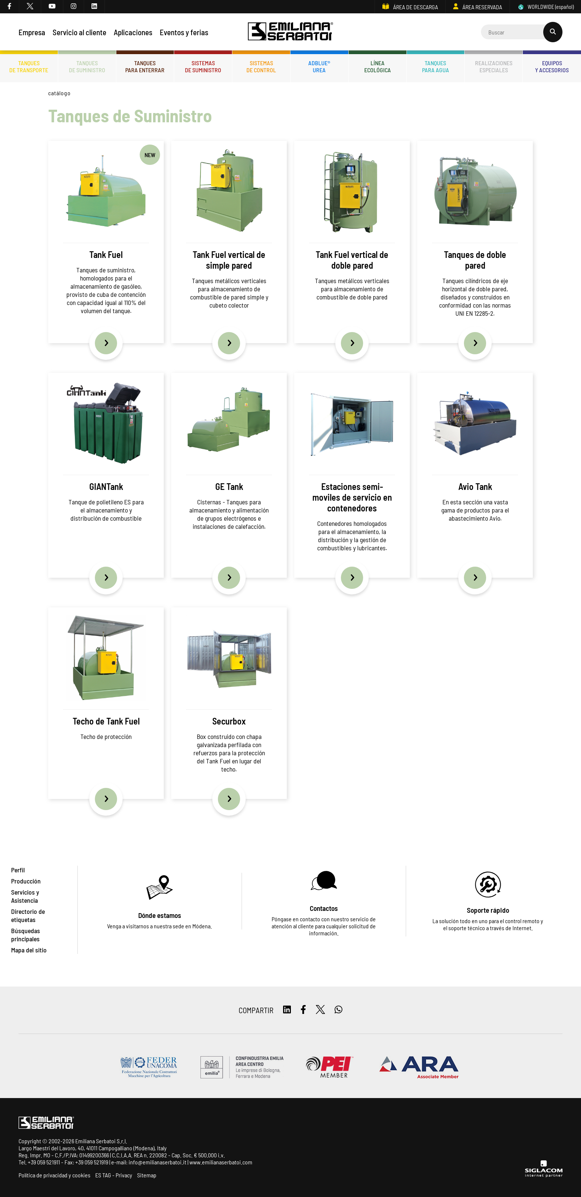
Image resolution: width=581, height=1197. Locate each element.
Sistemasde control (261, 66)
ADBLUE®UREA (319, 66)
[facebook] (9, 6)
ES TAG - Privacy (113, 1174)
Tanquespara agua (435, 66)
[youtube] (52, 6)
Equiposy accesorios (552, 66)
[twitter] (30, 6)
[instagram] (73, 6)
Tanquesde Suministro (87, 66)
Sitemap (146, 1174)
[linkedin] (94, 6)
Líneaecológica (377, 66)
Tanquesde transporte (28, 66)
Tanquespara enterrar (145, 66)
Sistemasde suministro (203, 66)
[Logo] (290, 32)
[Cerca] (521, 31)
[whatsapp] (338, 1010)
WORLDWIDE (545, 7)
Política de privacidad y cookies (54, 1174)
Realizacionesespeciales (493, 66)
